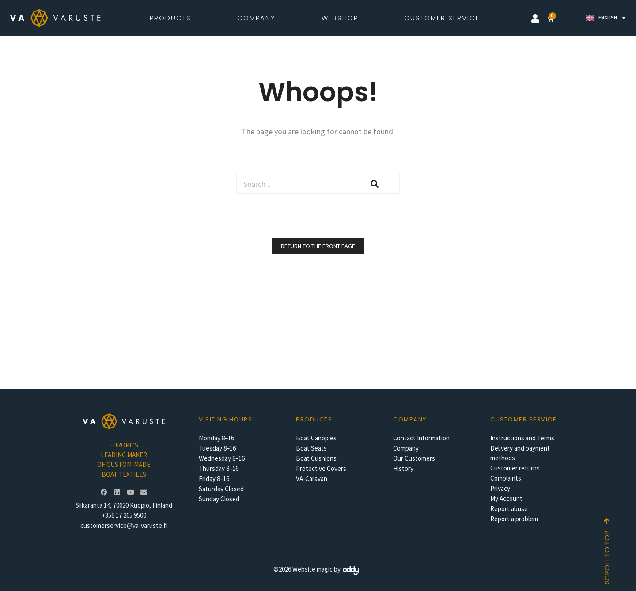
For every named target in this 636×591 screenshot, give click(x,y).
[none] (604, 18)
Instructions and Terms (522, 438)
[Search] (375, 183)
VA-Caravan (311, 478)
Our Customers (414, 458)
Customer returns (515, 468)
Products (173, 18)
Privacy (500, 488)
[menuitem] (604, 18)
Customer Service (442, 18)
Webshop (342, 18)
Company (258, 18)
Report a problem (514, 519)
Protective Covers (321, 468)
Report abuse (509, 508)
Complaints (505, 478)
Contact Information (421, 438)
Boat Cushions (316, 458)
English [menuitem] (607, 18)
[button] (535, 18)
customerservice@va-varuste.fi (123, 525)
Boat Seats (311, 448)
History (403, 468)
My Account (506, 498)
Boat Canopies (316, 438)
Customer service (523, 419)
